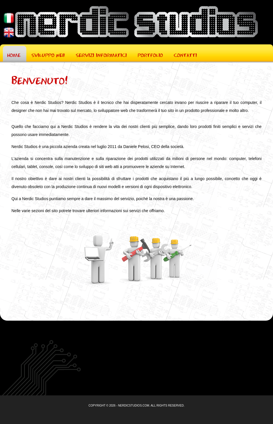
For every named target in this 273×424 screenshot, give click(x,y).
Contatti (185, 55)
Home (14, 55)
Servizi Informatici (101, 55)
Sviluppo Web (48, 55)
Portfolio (150, 55)
